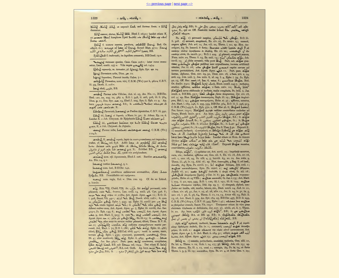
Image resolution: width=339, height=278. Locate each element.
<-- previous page (158, 4)
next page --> (183, 4)
